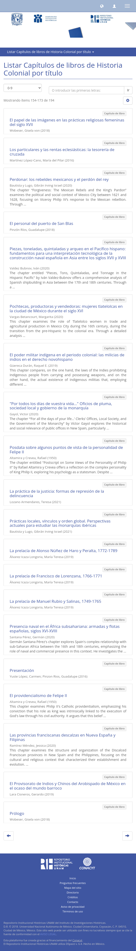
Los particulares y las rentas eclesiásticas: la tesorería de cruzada (62, 152)
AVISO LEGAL (48, 934)
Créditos (73, 897)
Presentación (22, 670)
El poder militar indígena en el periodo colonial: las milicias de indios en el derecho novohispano (67, 357)
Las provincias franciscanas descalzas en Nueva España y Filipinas (62, 737)
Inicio (73, 878)
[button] (102, 6)
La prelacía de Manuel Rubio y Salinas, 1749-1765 (55, 601)
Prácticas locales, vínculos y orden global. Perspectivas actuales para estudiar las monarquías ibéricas (60, 523)
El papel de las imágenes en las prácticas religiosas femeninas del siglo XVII (67, 122)
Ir (128, 90)
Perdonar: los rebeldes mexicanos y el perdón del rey (59, 179)
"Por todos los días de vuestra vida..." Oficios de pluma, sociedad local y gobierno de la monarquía (61, 406)
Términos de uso (72, 911)
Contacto (72, 902)
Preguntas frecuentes (73, 883)
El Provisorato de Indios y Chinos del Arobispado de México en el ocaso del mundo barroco (68, 786)
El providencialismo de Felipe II (38, 695)
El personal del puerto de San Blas (41, 223)
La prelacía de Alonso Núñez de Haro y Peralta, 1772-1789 (63, 550)
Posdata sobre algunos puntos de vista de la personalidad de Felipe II (66, 450)
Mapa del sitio (72, 887)
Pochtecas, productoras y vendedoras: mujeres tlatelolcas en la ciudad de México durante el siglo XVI (66, 308)
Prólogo (17, 813)
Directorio (73, 892)
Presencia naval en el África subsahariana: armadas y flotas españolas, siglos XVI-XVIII (65, 629)
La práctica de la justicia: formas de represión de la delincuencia (57, 493)
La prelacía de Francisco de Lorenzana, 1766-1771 (56, 576)
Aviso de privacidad (73, 906)
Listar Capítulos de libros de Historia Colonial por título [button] (50, 51)
